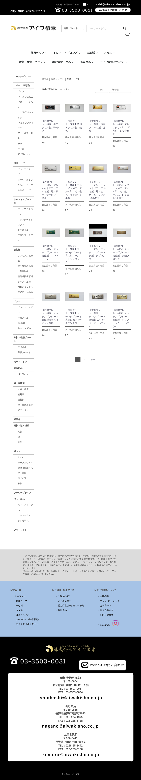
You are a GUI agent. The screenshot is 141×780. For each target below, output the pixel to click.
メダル (109, 52)
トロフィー (20, 596)
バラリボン (23, 374)
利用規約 (62, 610)
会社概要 (103, 596)
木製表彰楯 (23, 271)
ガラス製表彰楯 (25, 266)
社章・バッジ (20, 361)
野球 (20, 143)
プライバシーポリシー (111, 601)
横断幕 (21, 394)
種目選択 (22, 323)
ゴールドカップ (25, 179)
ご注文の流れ (64, 596)
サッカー (22, 149)
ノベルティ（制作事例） (28, 619)
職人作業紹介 (106, 610)
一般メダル (23, 318)
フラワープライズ (22, 492)
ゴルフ (21, 91)
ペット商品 (19, 499)
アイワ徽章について (113, 62)
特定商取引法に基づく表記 (71, 605)
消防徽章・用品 (63, 62)
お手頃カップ (24, 190)
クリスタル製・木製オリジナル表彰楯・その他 (25, 286)
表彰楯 (92, 52)
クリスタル (23, 230)
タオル (21, 457)
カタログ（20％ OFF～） (28, 624)
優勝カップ (39, 52)
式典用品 (87, 62)
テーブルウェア (25, 462)
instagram (109, 625)
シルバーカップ (25, 185)
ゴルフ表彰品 (26, 96)
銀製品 (17, 419)
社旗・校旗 (23, 389)
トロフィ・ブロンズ (67, 52)
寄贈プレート (57, 78)
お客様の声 (105, 605)
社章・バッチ (22, 614)
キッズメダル (24, 328)
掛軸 (20, 442)
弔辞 (20, 483)
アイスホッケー (25, 154)
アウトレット (20, 530)
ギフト (17, 451)
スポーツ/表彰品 (22, 85)
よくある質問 (64, 601)
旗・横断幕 (19, 383)
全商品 (45, 78)
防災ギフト (23, 478)
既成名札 (22, 347)
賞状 (20, 431)
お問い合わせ (106, 614)
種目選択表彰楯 (25, 276)
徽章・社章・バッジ (32, 62)
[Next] (93, 359)
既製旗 (21, 399)
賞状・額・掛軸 (21, 425)
